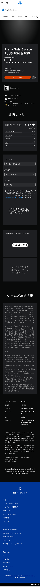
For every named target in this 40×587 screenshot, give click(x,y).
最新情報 (6, 17)
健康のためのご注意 (11, 459)
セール (20, 17)
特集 (13, 17)
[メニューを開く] (2, 3)
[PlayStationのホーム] (20, 3)
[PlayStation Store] (10, 10)
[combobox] (20, 164)
